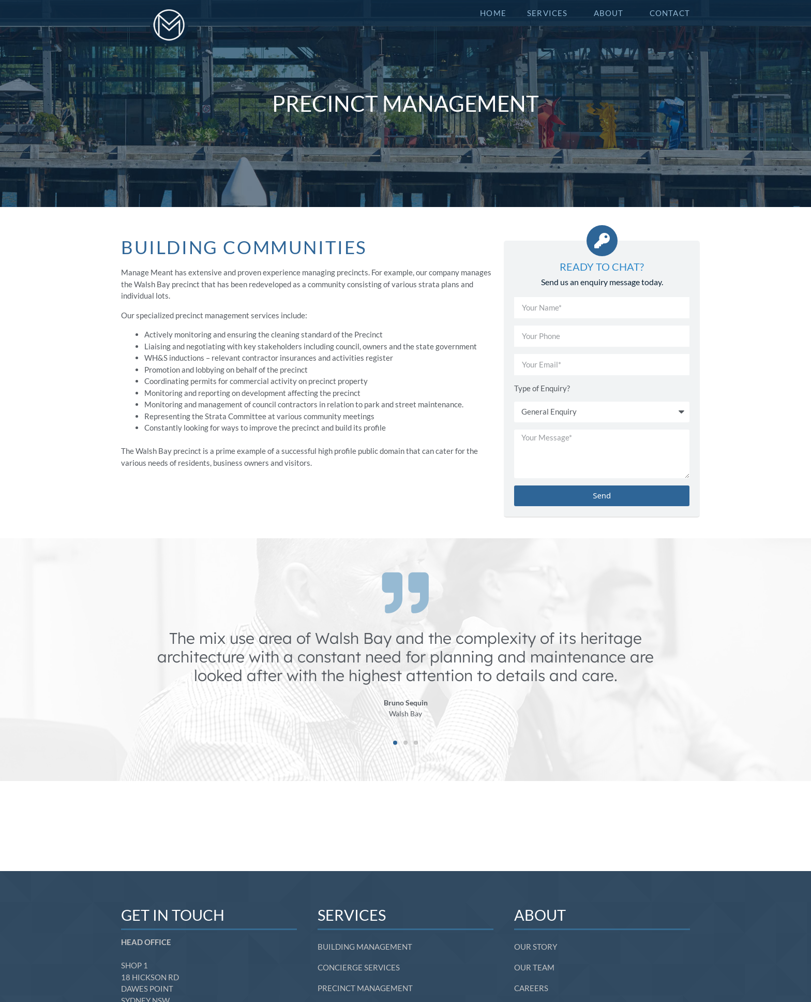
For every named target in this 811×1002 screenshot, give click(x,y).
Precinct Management (365, 898)
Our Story (535, 857)
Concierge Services (359, 877)
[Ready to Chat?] (602, 240)
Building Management (365, 857)
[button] (395, 743)
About (611, 13)
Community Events (357, 919)
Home (493, 13)
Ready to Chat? (602, 266)
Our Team (534, 877)
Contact (670, 13)
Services (550, 13)
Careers (531, 898)
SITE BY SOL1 (676, 993)
